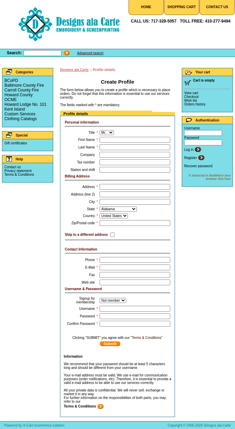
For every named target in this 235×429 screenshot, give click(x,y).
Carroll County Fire (21, 90)
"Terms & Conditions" (147, 338)
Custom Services (19, 114)
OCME (10, 99)
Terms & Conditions (19, 174)
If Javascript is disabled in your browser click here (210, 177)
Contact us (12, 167)
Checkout (191, 97)
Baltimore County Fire (24, 85)
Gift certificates (15, 143)
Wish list (190, 100)
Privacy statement (17, 171)
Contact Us (217, 7)
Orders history (195, 104)
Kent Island (14, 109)
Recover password (198, 166)
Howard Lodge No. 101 (25, 104)
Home (146, 7)
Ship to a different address (86, 235)
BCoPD (11, 80)
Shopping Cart (181, 7)
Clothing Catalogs (20, 118)
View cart (191, 93)
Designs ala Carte (74, 70)
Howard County (18, 94)
